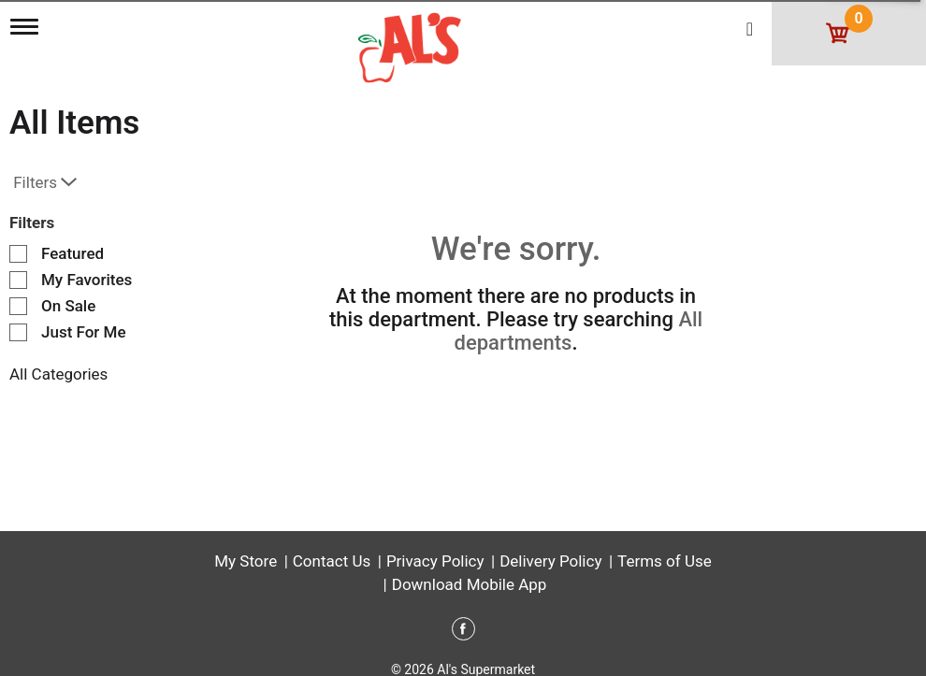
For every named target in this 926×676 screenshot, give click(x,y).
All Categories (58, 374)
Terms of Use (664, 561)
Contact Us (331, 561)
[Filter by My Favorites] (18, 280)
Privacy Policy (435, 561)
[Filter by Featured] (18, 254)
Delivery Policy (550, 561)
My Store (245, 561)
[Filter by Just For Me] (18, 332)
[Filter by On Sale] (18, 306)
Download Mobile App (469, 584)
